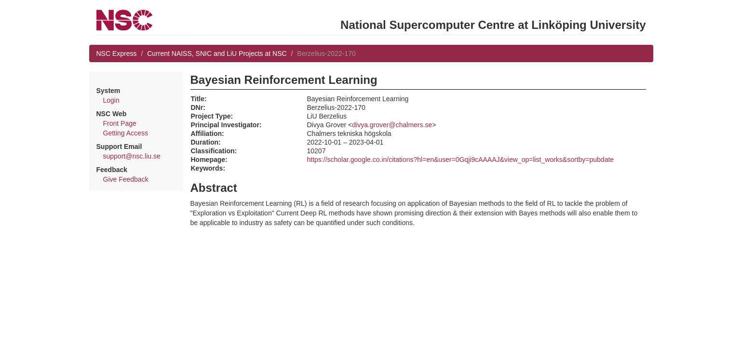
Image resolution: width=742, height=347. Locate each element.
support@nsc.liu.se (132, 156)
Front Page (119, 123)
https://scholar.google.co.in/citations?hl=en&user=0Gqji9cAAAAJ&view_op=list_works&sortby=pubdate (460, 159)
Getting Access (125, 133)
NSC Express (116, 53)
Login (111, 100)
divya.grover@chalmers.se (392, 125)
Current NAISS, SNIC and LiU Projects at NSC (216, 53)
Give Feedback (125, 179)
